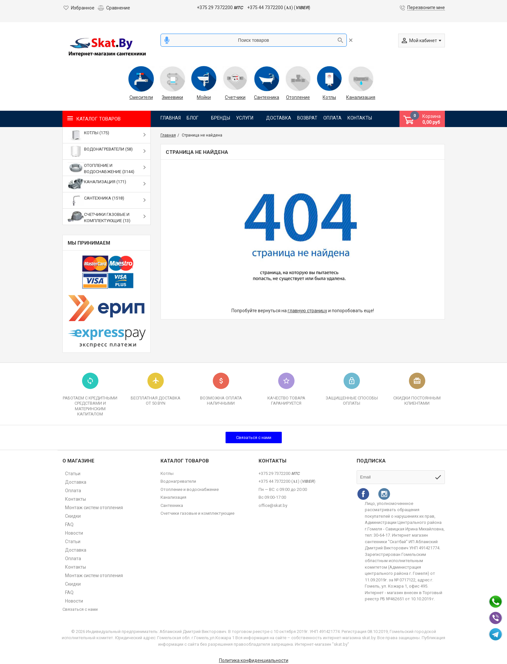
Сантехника (266, 97)
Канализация (361, 97)
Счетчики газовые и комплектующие (197, 513)
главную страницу (307, 310)
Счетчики (235, 97)
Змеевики (172, 97)
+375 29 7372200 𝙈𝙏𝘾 (220, 7)
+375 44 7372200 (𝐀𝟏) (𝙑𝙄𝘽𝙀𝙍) (278, 7)
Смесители (141, 97)
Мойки (204, 97)
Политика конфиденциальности (253, 660)
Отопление (298, 97)
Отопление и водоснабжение (190, 489)
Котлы (329, 97)
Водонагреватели (178, 481)
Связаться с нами (253, 437)
